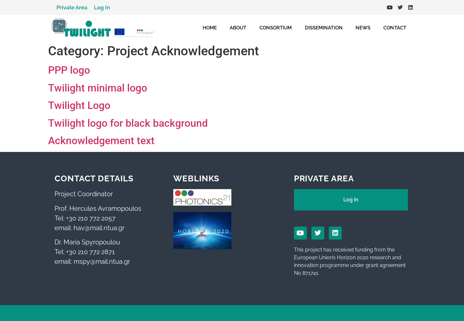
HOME (210, 28)
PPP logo (69, 70)
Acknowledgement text (101, 140)
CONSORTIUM (275, 28)
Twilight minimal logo (97, 88)
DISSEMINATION (324, 28)
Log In (102, 7)
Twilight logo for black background (128, 123)
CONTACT (394, 28)
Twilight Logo (79, 105)
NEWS (363, 28)
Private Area (71, 7)
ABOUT (238, 28)
